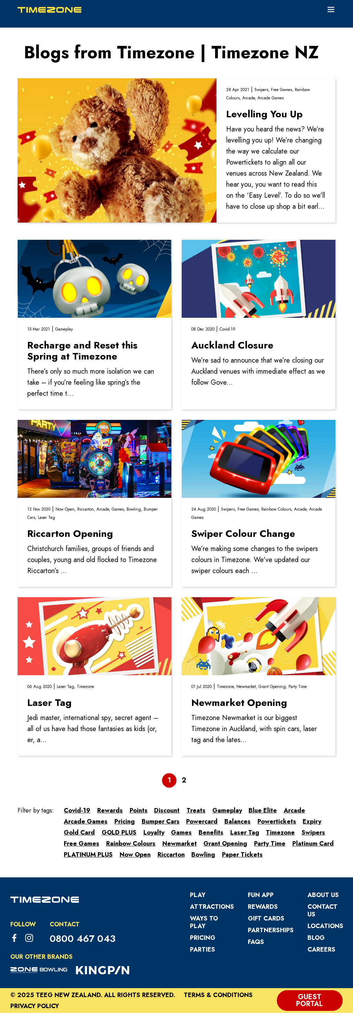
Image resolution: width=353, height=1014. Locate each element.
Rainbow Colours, (277, 510)
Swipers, (262, 91)
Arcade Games (271, 99)
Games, (119, 510)
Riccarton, (87, 510)
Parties (202, 950)
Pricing (202, 938)
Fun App (261, 896)
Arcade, (250, 99)
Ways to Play (204, 923)
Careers (321, 950)
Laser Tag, (67, 688)
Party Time (298, 688)
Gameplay (64, 330)
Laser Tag (46, 518)
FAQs (256, 942)
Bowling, (135, 510)
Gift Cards (266, 919)
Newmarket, (247, 688)
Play (197, 896)
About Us (323, 896)
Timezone (85, 688)
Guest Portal (309, 1001)
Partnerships (271, 931)
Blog (316, 938)
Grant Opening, (274, 688)
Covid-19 (227, 330)
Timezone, (226, 688)
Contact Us (322, 911)
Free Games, (283, 91)
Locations (325, 927)
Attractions (212, 907)
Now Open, (66, 510)
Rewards (263, 907)
